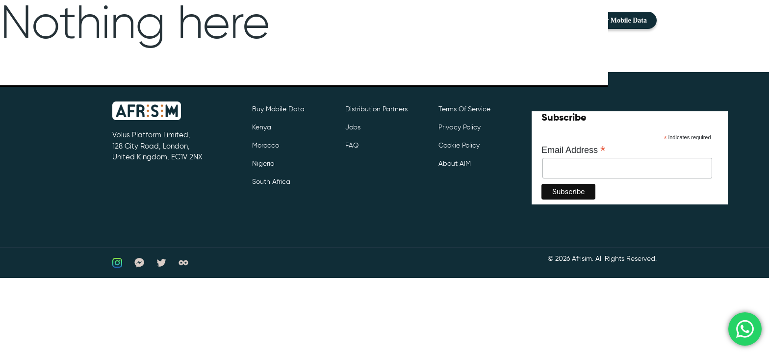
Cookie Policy (459, 145)
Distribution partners (376, 109)
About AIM (454, 163)
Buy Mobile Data (622, 20)
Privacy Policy (459, 127)
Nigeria (263, 163)
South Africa (271, 181)
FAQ (352, 145)
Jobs (352, 127)
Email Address (573, 150)
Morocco (265, 145)
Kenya (261, 127)
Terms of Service (464, 109)
